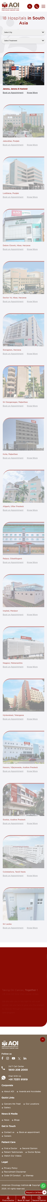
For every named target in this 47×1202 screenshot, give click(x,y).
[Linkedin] (25, 1058)
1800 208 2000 (18, 1069)
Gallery (7, 1108)
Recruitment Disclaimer (15, 1172)
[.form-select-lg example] (23, 32)
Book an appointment (29, 1132)
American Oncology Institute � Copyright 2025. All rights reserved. (21, 1187)
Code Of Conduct (12, 1176)
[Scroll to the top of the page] (42, 1039)
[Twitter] (20, 1058)
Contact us (9, 1132)
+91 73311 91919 (18, 1079)
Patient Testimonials (13, 1152)
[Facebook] (3, 1058)
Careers (7, 1136)
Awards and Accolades (30, 1092)
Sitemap (29, 1176)
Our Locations (32, 1104)
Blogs (16, 1120)
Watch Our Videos (12, 1156)
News (6, 1120)
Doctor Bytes (34, 1152)
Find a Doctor (10, 1148)
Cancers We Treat (12, 1104)
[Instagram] (8, 1058)
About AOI (9, 1092)
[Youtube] (14, 1058)
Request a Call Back (35, 1192)
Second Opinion (29, 1148)
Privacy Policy (10, 1168)
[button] (42, 6)
